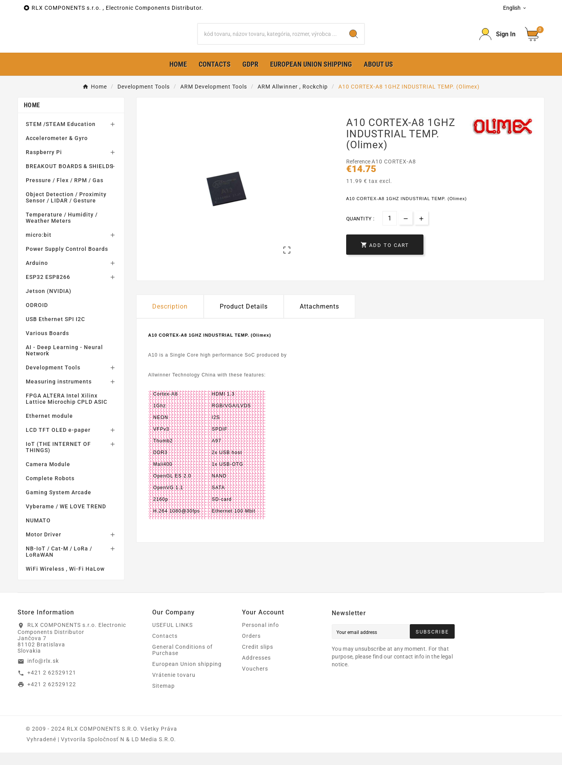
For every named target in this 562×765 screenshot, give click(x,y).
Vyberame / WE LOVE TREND (66, 519)
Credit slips (257, 659)
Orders (251, 648)
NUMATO (38, 533)
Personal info (260, 637)
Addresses (256, 670)
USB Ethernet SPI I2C (55, 331)
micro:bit (39, 247)
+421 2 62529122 (51, 696)
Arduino (37, 275)
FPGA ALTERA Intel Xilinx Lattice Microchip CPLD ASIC (66, 411)
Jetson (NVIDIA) (48, 303)
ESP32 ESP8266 (48, 289)
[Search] (270, 40)
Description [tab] (170, 319)
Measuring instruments (59, 394)
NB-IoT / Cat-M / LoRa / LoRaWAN (59, 564)
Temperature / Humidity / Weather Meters (62, 230)
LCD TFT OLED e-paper (58, 442)
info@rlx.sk (43, 673)
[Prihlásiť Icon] (497, 40)
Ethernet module (49, 428)
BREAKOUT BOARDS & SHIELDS (69, 179)
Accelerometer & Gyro (57, 150)
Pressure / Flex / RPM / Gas (64, 193)
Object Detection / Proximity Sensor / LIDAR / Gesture (66, 210)
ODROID (37, 317)
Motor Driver (43, 547)
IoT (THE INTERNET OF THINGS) (58, 459)
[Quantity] (389, 231)
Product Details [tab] (244, 319)
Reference (359, 174)
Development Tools (53, 380)
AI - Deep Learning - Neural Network (64, 363)
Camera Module (48, 477)
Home (32, 117)
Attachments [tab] (319, 319)
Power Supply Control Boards (67, 261)
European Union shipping (187, 676)
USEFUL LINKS (172, 637)
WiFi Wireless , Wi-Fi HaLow (65, 581)
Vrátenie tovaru (174, 687)
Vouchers (255, 681)
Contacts (165, 648)
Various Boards (47, 346)
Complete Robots (50, 491)
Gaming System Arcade (58, 505)
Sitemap (163, 698)
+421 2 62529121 (51, 685)
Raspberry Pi (44, 165)
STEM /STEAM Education (61, 136)
